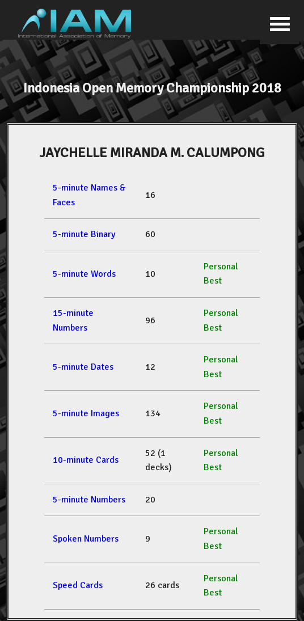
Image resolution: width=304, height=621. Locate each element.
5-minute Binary (84, 234)
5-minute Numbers (89, 499)
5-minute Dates (83, 367)
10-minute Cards (86, 460)
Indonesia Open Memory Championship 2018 (152, 87)
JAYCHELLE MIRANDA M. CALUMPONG (152, 152)
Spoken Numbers (86, 538)
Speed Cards (78, 585)
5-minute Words (84, 274)
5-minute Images (86, 413)
